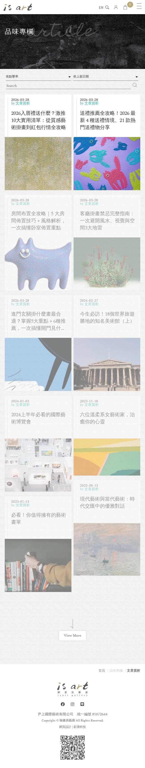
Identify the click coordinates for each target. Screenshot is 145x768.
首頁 (101, 670)
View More (72, 635)
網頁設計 (65, 727)
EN (101, 8)
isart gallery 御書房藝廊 (18, 7)
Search (135, 85)
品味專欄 (116, 670)
